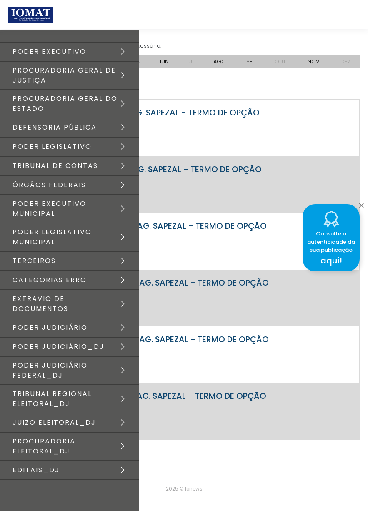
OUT (280, 61)
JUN (164, 61)
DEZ (345, 61)
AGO (219, 61)
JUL (190, 61)
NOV (314, 61)
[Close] (361, 203)
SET (250, 61)
